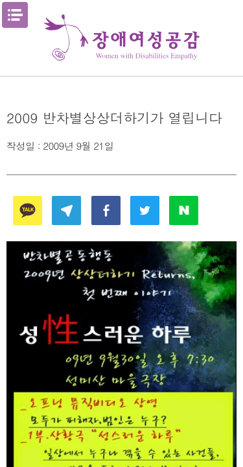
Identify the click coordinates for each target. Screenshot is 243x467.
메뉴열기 (15, 15)
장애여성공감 (122, 38)
